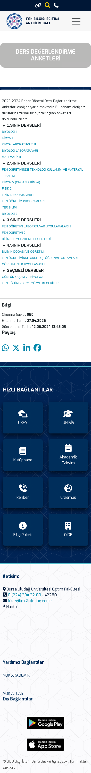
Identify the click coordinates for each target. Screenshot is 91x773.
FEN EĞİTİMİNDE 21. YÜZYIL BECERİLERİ (30, 283)
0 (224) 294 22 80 (24, 595)
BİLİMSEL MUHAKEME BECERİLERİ (26, 239)
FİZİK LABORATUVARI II (18, 195)
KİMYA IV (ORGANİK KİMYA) (21, 182)
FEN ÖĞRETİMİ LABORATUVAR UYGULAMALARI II (36, 226)
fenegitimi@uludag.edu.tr (30, 600)
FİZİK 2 (6, 188)
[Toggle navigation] (76, 21)
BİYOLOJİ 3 (9, 214)
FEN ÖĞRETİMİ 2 (13, 232)
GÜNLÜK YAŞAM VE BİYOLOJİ (22, 277)
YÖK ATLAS (13, 693)
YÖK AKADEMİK (16, 675)
